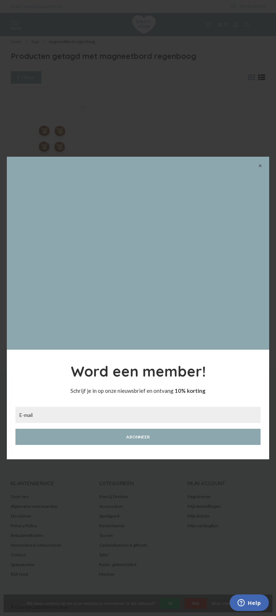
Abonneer (138, 437)
